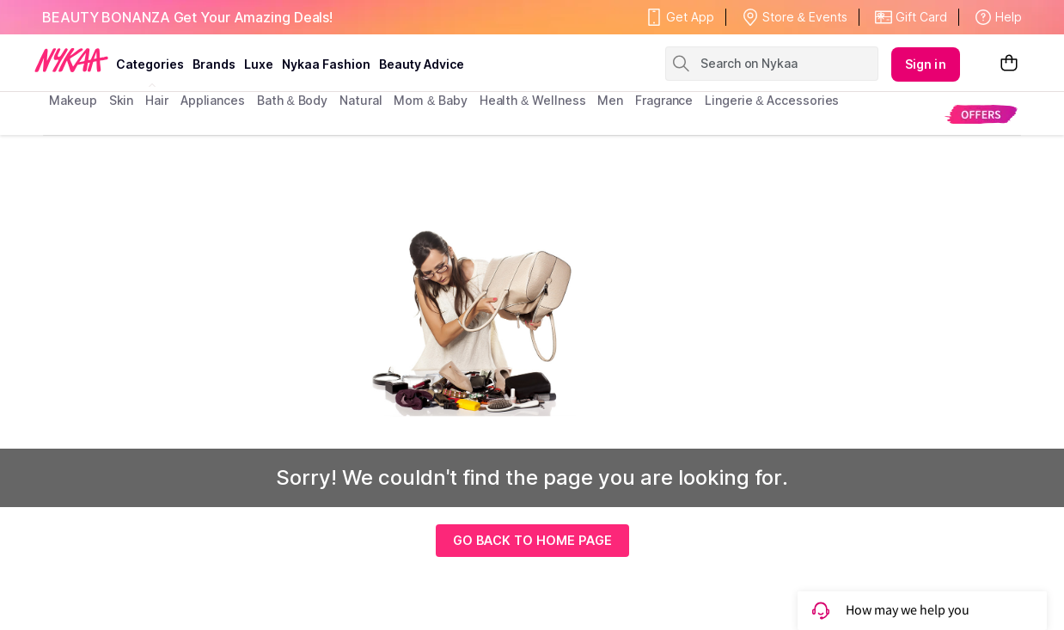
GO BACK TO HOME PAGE (532, 540)
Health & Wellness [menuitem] (533, 100)
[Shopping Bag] (1009, 64)
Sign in (925, 64)
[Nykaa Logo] (71, 59)
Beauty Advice (421, 64)
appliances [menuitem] (212, 100)
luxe (258, 64)
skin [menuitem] (121, 100)
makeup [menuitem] (72, 100)
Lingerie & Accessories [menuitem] (772, 100)
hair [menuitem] (156, 100)
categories (150, 64)
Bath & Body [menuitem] (292, 100)
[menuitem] (981, 114)
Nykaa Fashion (326, 64)
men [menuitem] (610, 100)
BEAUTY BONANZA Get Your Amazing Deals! (187, 17)
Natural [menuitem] (360, 100)
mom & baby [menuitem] (430, 100)
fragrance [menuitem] (664, 100)
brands (214, 64)
